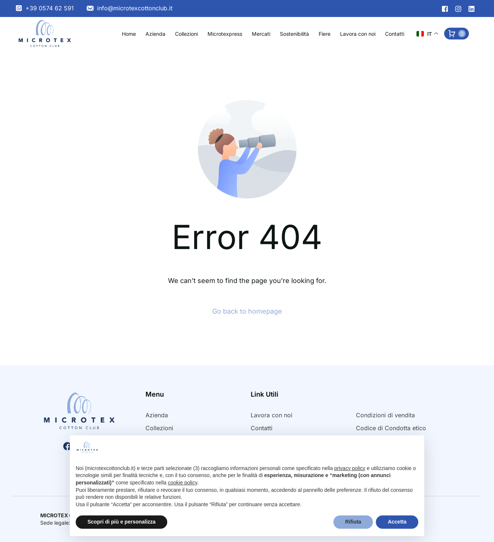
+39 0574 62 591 (49, 8)
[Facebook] (445, 8)
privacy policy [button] (349, 468)
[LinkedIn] (471, 8)
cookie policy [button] (182, 483)
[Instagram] (458, 8)
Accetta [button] (397, 522)
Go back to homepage (247, 311)
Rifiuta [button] (353, 522)
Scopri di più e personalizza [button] (121, 522)
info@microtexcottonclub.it (134, 8)
